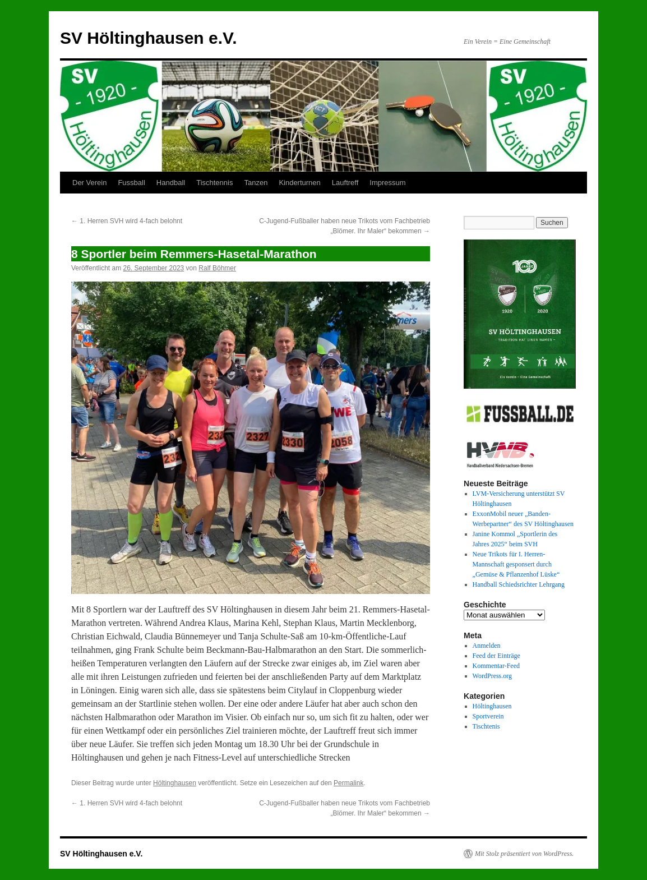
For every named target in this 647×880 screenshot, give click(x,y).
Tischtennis (214, 182)
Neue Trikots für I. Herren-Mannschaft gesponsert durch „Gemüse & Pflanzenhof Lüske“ (516, 564)
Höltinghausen (174, 783)
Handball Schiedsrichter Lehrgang (519, 584)
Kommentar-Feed (496, 666)
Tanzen (255, 182)
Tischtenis (486, 726)
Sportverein (488, 716)
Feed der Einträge (496, 656)
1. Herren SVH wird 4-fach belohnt (126, 221)
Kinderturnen (299, 182)
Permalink (348, 783)
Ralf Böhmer (217, 268)
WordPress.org (492, 676)
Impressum (387, 182)
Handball (170, 182)
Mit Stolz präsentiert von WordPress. (524, 854)
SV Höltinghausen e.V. (148, 38)
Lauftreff (345, 182)
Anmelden (487, 645)
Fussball (131, 182)
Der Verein (89, 182)
